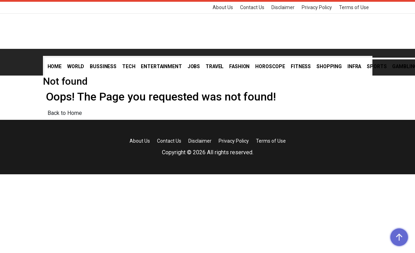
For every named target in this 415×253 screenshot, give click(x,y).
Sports (376, 66)
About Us (223, 7)
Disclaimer (283, 7)
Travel (215, 66)
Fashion (239, 66)
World (75, 66)
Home (55, 66)
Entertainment (161, 66)
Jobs (194, 66)
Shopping (329, 66)
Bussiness (103, 66)
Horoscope (270, 66)
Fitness (301, 66)
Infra (354, 66)
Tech (128, 66)
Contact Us (252, 7)
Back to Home (65, 113)
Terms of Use (354, 7)
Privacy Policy (317, 7)
